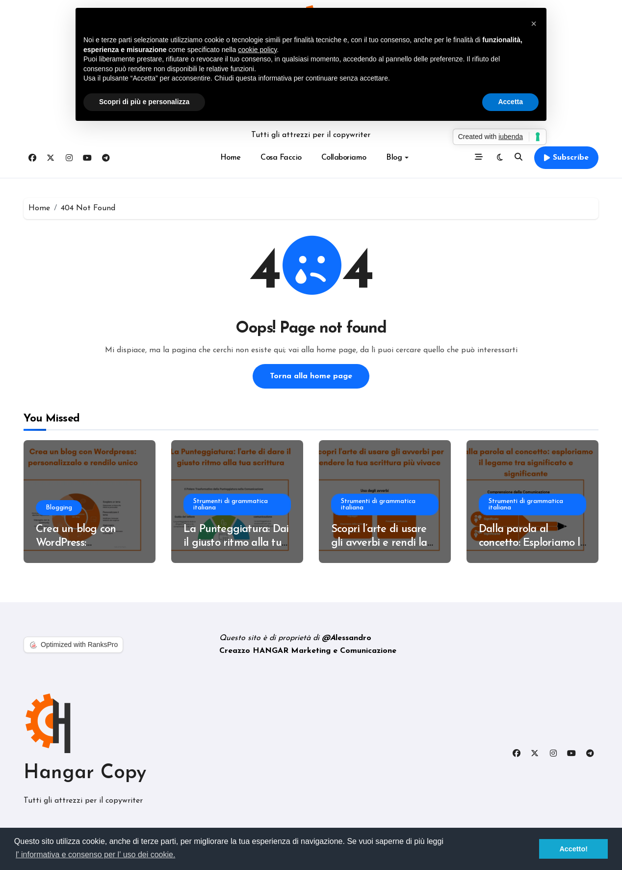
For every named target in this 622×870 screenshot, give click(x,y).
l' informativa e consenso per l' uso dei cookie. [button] (95, 854)
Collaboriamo (343, 158)
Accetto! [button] (573, 849)
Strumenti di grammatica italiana (231, 504)
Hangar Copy (85, 773)
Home (230, 158)
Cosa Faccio (281, 158)
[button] (534, 23)
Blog (397, 158)
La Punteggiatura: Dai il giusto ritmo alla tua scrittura (235, 543)
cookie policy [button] (257, 50)
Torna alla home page (311, 376)
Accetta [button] (510, 102)
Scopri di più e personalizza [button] (144, 102)
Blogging (59, 508)
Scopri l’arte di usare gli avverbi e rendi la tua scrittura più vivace (385, 543)
